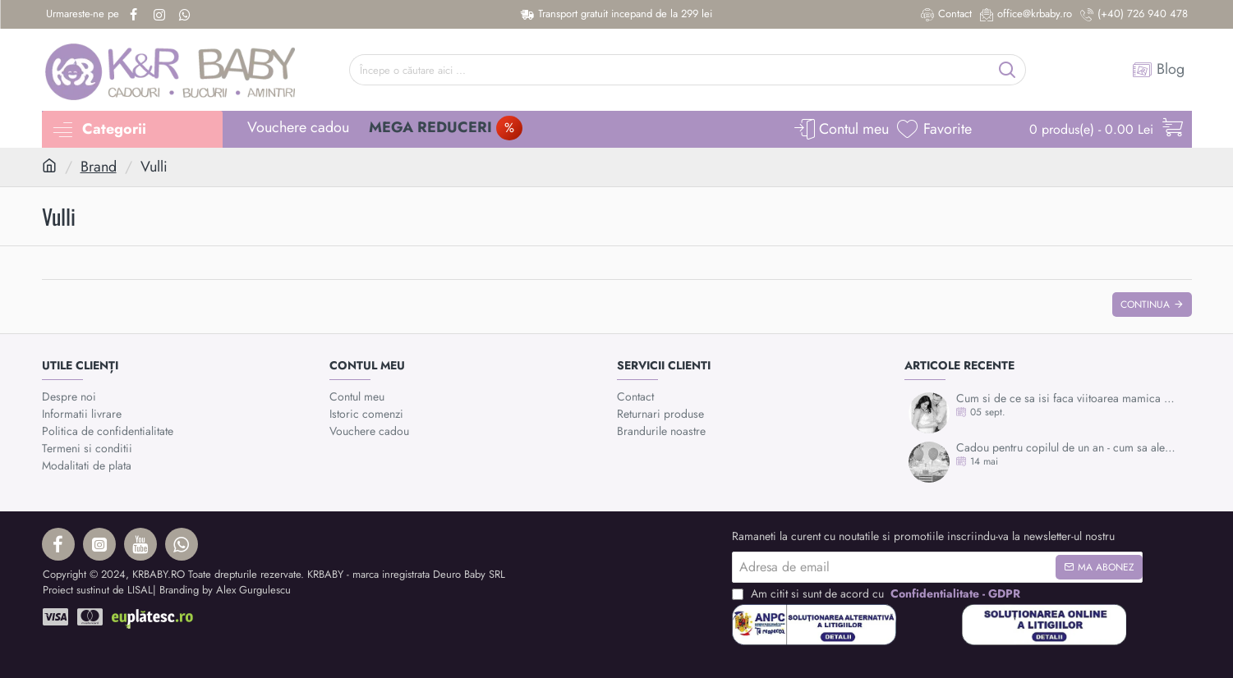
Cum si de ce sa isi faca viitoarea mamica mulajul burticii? (1068, 398)
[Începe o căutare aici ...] (1007, 69)
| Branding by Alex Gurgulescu (222, 590)
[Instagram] (161, 14)
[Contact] (946, 14)
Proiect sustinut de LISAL (98, 590)
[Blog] (1158, 70)
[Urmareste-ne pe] (82, 14)
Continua (1145, 304)
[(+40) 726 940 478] (1134, 14)
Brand (99, 166)
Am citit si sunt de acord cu (878, 593)
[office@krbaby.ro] (1026, 14)
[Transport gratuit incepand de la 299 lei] (616, 14)
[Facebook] (136, 14)
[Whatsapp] (187, 14)
